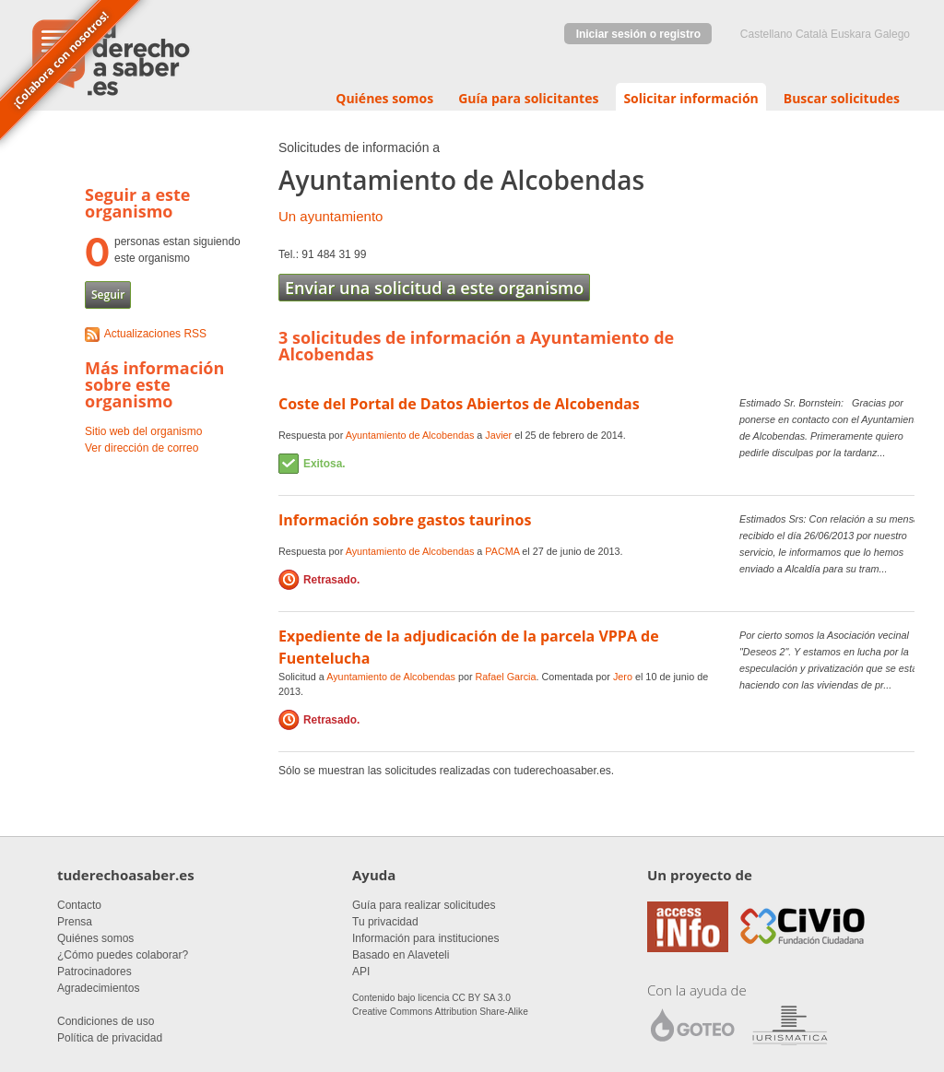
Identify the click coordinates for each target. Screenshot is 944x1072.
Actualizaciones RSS (155, 333)
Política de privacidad (109, 1037)
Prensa (74, 921)
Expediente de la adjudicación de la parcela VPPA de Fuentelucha (468, 647)
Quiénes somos (384, 98)
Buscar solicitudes (842, 98)
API (361, 971)
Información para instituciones (425, 938)
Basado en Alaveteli (400, 954)
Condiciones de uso (105, 1021)
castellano (766, 34)
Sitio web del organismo (143, 431)
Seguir (107, 294)
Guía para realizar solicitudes (423, 905)
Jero (622, 676)
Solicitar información (690, 98)
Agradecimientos (98, 988)
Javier (498, 435)
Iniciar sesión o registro (638, 34)
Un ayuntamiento (330, 216)
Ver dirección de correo (141, 448)
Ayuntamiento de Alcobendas (410, 435)
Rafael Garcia (506, 676)
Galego (892, 34)
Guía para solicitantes (528, 98)
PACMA (502, 551)
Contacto (79, 905)
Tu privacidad (385, 921)
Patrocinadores (94, 971)
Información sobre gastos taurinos (404, 520)
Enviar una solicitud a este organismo (434, 288)
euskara (851, 34)
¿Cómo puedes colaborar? (122, 954)
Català (812, 34)
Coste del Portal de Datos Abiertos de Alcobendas (459, 404)
